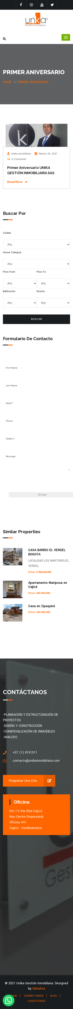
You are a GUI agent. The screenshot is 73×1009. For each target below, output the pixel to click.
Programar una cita (32, 781)
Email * (9, 403)
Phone (9, 421)
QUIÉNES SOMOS (34, 996)
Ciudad (7, 233)
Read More (17, 182)
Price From (9, 272)
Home (7, 82)
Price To (41, 272)
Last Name (11, 385)
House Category (12, 252)
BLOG (53, 996)
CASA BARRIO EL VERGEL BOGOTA (47, 552)
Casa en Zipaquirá (41, 606)
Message (11, 456)
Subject (10, 438)
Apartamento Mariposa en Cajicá (47, 584)
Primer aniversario (32, 82)
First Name (12, 367)
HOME (13, 996)
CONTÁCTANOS (36, 1001)
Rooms (41, 291)
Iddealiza (38, 988)
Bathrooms (9, 291)
